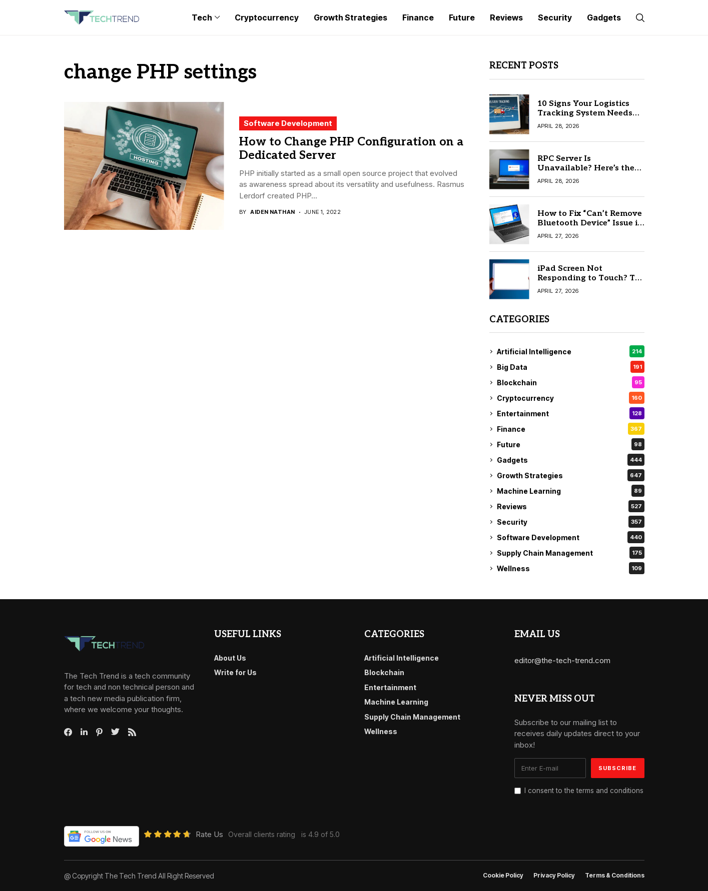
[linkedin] (84, 732)
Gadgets (570, 460)
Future (570, 444)
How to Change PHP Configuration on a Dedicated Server (351, 149)
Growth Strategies (570, 475)
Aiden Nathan (272, 212)
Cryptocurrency (570, 398)
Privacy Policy (554, 875)
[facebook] (68, 732)
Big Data (570, 367)
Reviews (570, 506)
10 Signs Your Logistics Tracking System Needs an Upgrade (584, 113)
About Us (230, 658)
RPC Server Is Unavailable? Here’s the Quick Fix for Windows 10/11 (585, 173)
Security (570, 522)
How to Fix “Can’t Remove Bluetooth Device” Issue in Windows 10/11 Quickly (590, 223)
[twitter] (115, 732)
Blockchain (570, 382)
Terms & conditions (614, 875)
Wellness (570, 568)
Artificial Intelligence (570, 351)
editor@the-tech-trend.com (562, 660)
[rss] (132, 732)
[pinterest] (99, 732)
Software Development (288, 123)
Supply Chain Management (570, 553)
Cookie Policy (503, 875)
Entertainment (570, 413)
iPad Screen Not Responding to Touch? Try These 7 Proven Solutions (590, 278)
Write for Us (235, 672)
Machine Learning (570, 491)
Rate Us (209, 834)
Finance (570, 429)
